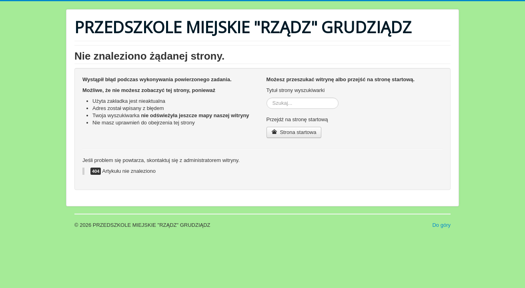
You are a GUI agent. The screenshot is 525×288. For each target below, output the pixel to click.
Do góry (441, 225)
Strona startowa (294, 132)
